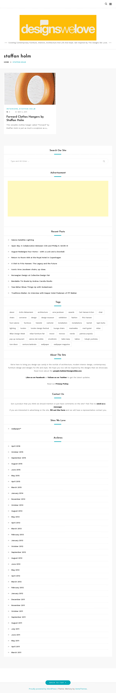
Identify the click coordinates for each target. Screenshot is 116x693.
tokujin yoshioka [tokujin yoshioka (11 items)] (91, 339)
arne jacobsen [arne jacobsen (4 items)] (58, 312)
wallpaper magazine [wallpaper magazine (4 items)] (62, 344)
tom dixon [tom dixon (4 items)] (14, 344)
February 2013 (17, 535)
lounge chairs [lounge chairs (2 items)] (59, 328)
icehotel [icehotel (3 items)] (50, 323)
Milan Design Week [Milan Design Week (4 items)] (17, 334)
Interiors (12, 109)
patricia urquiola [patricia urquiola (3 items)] (86, 334)
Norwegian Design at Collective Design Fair (30, 275)
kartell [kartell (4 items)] (89, 323)
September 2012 (18, 552)
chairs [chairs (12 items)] (12, 318)
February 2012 (17, 588)
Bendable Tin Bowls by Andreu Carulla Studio (31, 281)
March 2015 (16, 487)
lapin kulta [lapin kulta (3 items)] (101, 323)
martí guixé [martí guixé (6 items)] (87, 328)
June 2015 (15, 470)
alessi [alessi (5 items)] (12, 312)
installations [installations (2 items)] (77, 323)
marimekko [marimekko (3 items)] (73, 328)
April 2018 (15, 446)
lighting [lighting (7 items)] (13, 328)
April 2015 (15, 481)
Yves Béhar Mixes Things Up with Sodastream (31, 287)
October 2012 (17, 546)
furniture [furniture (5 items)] (27, 323)
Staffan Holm (27, 109)
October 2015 (17, 452)
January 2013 (17, 540)
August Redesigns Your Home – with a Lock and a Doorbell (37, 252)
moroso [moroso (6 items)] (62, 334)
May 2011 (15, 641)
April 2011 (15, 647)
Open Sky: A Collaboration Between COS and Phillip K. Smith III (39, 246)
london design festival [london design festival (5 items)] (40, 328)
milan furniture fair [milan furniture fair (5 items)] (37, 334)
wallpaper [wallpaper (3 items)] (45, 344)
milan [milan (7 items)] (98, 328)
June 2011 (15, 635)
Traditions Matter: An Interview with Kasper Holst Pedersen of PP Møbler (44, 293)
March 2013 (16, 529)
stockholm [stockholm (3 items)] (52, 339)
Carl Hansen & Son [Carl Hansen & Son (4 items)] (86, 312)
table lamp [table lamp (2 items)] (65, 339)
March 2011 (16, 652)
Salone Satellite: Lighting (22, 240)
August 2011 (16, 623)
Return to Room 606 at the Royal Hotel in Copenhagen (36, 257)
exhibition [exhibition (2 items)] (63, 318)
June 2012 (15, 564)
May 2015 (15, 476)
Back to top (58, 683)
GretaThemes (81, 689)
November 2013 (18, 499)
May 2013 (15, 517)
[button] (106, 4)
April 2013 (15, 523)
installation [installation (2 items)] (62, 323)
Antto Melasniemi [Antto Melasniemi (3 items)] (26, 312)
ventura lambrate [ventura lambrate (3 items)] (29, 344)
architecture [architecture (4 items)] (43, 312)
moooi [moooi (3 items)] (51, 334)
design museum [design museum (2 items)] (47, 318)
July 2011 (15, 629)
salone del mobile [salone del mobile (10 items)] (36, 339)
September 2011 (18, 617)
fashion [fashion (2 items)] (74, 318)
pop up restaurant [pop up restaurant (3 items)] (17, 339)
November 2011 (18, 605)
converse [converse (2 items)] (23, 318)
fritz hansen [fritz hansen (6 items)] (87, 318)
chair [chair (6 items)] (101, 312)
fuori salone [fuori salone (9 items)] (14, 323)
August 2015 (16, 464)
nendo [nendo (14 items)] (72, 334)
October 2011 (17, 611)
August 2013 (16, 511)
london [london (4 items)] (23, 328)
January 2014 (17, 493)
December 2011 (18, 599)
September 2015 (18, 458)
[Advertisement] (58, 199)
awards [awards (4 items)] (71, 312)
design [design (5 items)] (34, 318)
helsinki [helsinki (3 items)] (39, 323)
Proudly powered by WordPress (43, 689)
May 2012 (15, 570)
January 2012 (17, 593)
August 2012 (16, 558)
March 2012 (16, 582)
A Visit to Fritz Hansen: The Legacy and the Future (34, 263)
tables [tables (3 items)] (77, 339)
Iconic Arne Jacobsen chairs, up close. (28, 269)
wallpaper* (16, 429)
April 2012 (15, 576)
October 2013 (17, 505)
